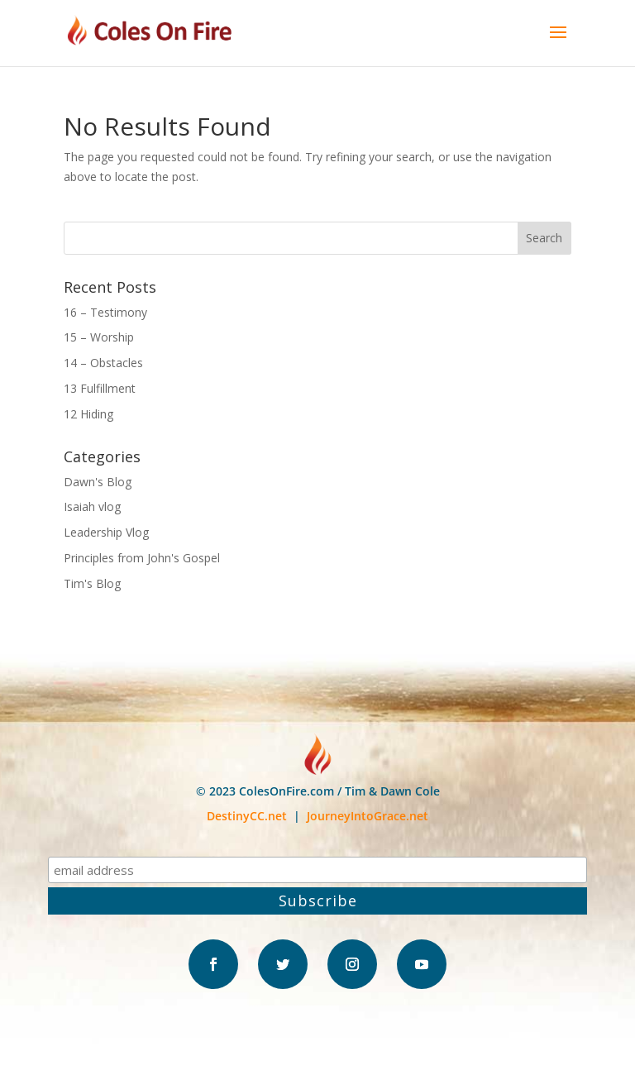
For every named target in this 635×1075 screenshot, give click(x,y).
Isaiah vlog (92, 506)
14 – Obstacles (103, 362)
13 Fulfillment (100, 388)
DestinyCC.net (247, 816)
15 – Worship (99, 337)
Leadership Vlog (106, 532)
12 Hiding (88, 414)
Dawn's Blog (97, 482)
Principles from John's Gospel (142, 558)
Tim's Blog (92, 583)
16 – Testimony (105, 312)
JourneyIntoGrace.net (367, 816)
